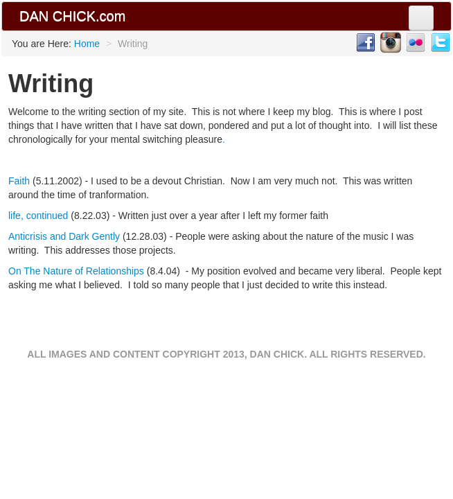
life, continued (38, 215)
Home (87, 43)
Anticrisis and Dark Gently (64, 236)
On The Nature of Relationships (76, 271)
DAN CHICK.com (72, 16)
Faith (20, 180)
